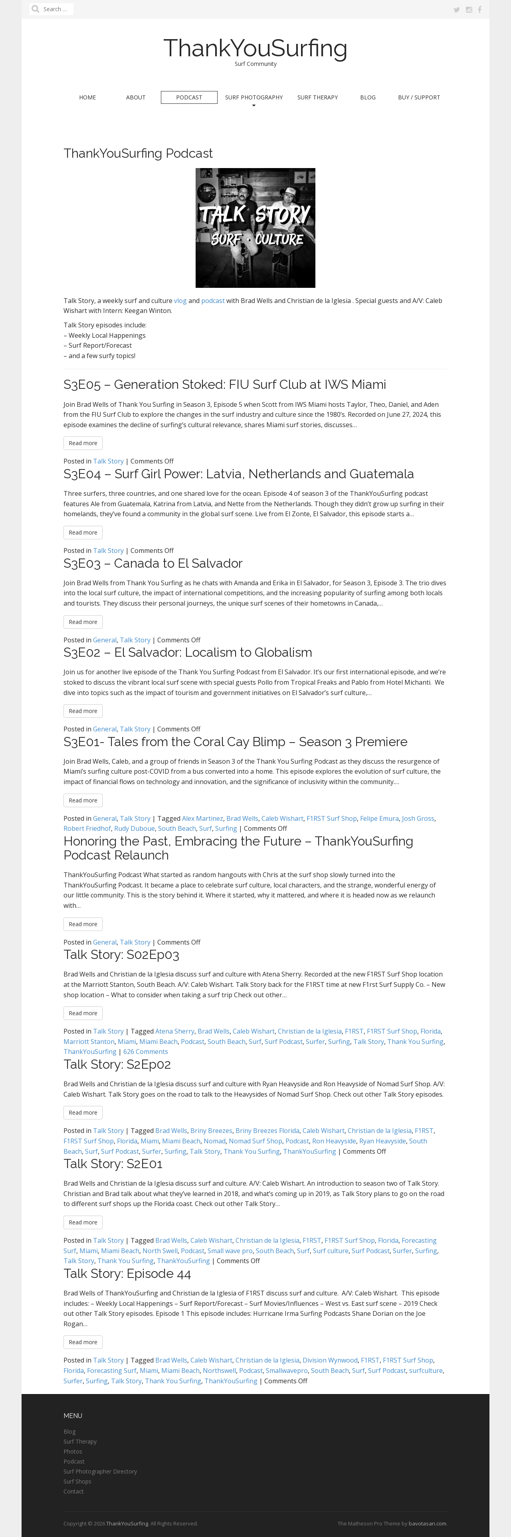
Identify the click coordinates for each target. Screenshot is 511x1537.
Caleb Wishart (282, 818)
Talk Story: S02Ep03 (121, 954)
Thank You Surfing (415, 1041)
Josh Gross (418, 818)
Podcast (189, 97)
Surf (205, 828)
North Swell (160, 1250)
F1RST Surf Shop (332, 818)
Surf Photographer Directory (100, 1471)
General (105, 640)
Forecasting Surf (112, 1370)
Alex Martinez (202, 818)
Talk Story (108, 461)
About (136, 97)
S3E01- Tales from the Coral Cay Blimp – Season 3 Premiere (235, 741)
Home (87, 97)
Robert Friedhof (87, 828)
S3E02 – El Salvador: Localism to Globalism (187, 652)
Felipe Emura (379, 818)
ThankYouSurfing (255, 48)
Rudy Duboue (134, 828)
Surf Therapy (317, 97)
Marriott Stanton (89, 1041)
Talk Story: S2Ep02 (117, 1064)
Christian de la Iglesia (310, 1031)
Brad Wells (242, 818)
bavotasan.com (427, 1523)
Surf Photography (254, 100)
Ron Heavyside (334, 1141)
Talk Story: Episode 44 (127, 1273)
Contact (73, 1491)
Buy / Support (419, 97)
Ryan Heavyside (382, 1141)
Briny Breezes (211, 1130)
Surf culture (331, 1250)
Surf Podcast (284, 1041)
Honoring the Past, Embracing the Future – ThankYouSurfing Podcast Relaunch (238, 848)
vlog (180, 300)
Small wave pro (230, 1250)
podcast (213, 300)
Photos (72, 1451)
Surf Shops (77, 1481)
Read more (83, 443)
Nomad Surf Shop (255, 1141)
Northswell (219, 1370)
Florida (430, 1031)
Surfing (226, 828)
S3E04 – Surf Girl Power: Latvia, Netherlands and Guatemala (238, 473)
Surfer (315, 1041)
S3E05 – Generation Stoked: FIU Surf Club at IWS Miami (224, 384)
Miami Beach (158, 1041)
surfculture (426, 1370)
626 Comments (145, 1051)
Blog (368, 97)
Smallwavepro (287, 1370)
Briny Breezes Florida (267, 1130)
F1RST (354, 1031)
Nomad (215, 1141)
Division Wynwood (330, 1360)
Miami (127, 1041)
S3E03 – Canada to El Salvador (153, 563)
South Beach (177, 828)
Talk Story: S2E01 (112, 1163)
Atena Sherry (174, 1031)
